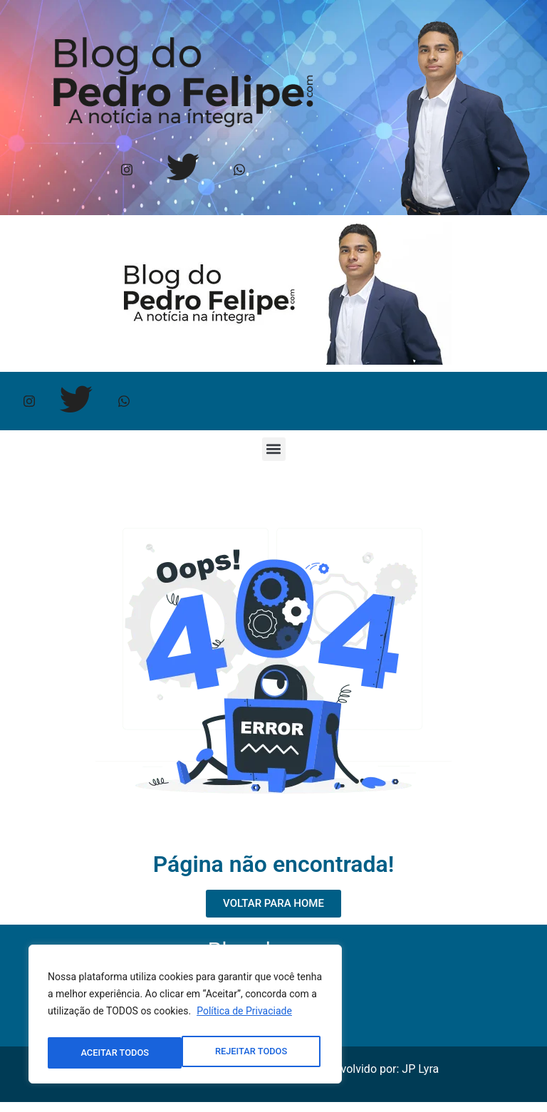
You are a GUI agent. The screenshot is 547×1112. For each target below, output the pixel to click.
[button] (274, 458)
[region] (185, 1017)
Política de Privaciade (244, 1017)
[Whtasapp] (240, 171)
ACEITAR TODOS (256, 1053)
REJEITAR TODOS (116, 1053)
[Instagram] (127, 171)
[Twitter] (183, 171)
